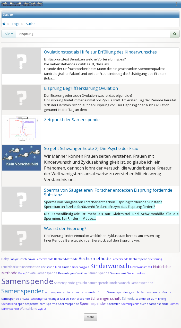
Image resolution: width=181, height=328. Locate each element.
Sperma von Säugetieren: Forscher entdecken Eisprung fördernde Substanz (108, 192)
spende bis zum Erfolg (150, 298)
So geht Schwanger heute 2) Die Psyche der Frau (91, 148)
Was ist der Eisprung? (65, 228)
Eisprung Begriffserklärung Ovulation (81, 88)
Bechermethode (95, 258)
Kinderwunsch (109, 266)
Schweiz (128, 298)
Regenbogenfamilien (72, 273)
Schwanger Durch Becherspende (67, 298)
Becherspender (140, 259)
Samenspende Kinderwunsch (109, 283)
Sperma (51, 304)
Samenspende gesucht (70, 283)
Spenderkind (9, 304)
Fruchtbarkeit (11, 267)
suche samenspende (154, 304)
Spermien (113, 304)
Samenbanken (136, 273)
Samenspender (22, 291)
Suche (31, 23)
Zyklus (42, 309)
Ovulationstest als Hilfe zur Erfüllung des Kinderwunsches (100, 52)
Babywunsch (18, 259)
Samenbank (118, 273)
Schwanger (37, 298)
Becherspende (120, 259)
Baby (5, 259)
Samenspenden (142, 283)
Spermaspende (68, 304)
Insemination (30, 267)
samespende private (15, 298)
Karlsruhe (47, 267)
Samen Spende (98, 273)
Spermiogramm (130, 304)
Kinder (66, 267)
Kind (58, 267)
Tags (15, 23)
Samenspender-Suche (156, 292)
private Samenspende (41, 273)
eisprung (156, 259)
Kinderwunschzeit (141, 267)
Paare (21, 273)
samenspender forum (91, 292)
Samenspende (27, 281)
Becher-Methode (66, 259)
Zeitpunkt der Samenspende (72, 119)
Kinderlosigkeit (81, 267)
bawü (31, 259)
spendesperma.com (32, 304)
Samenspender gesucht (123, 292)
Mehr (90, 317)
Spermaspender (93, 303)
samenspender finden (60, 292)
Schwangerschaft (106, 298)
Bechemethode (44, 259)
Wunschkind (28, 308)
